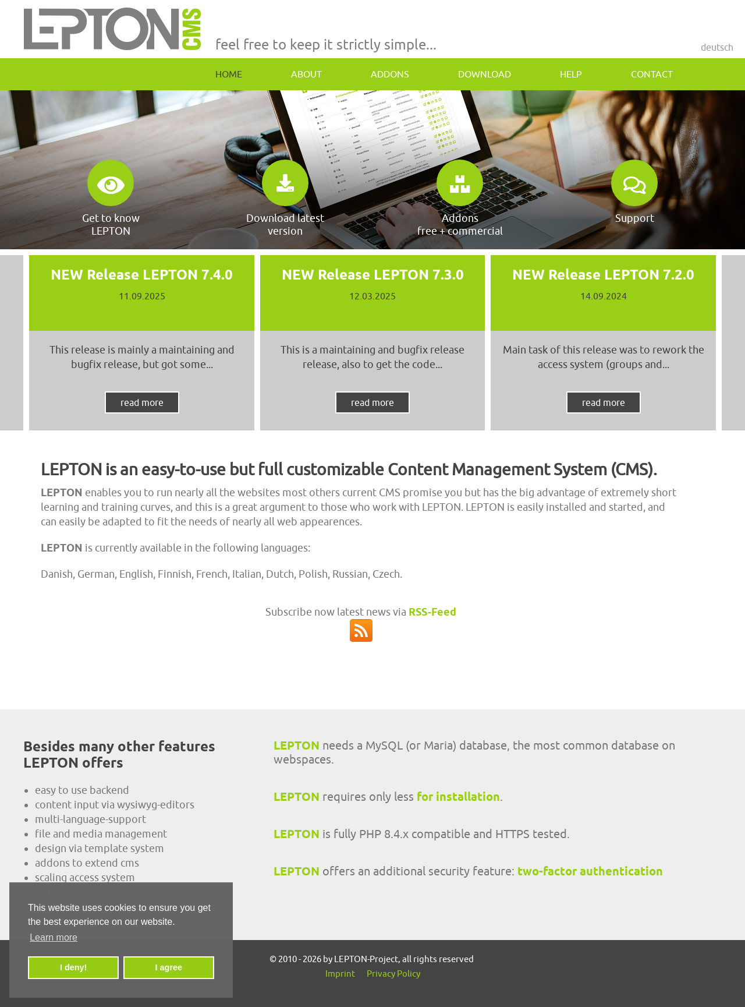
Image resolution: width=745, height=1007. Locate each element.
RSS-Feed (432, 612)
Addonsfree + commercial (460, 198)
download (484, 74)
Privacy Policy (393, 973)
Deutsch (717, 47)
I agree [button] (168, 967)
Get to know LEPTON (111, 198)
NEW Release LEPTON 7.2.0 (603, 274)
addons (390, 74)
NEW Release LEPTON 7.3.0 (373, 274)
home (228, 74)
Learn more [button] (53, 937)
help (571, 74)
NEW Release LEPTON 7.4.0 (142, 274)
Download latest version (285, 198)
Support (634, 192)
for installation (458, 797)
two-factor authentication (590, 871)
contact (652, 74)
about (306, 74)
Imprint (340, 973)
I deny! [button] (73, 967)
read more (142, 402)
